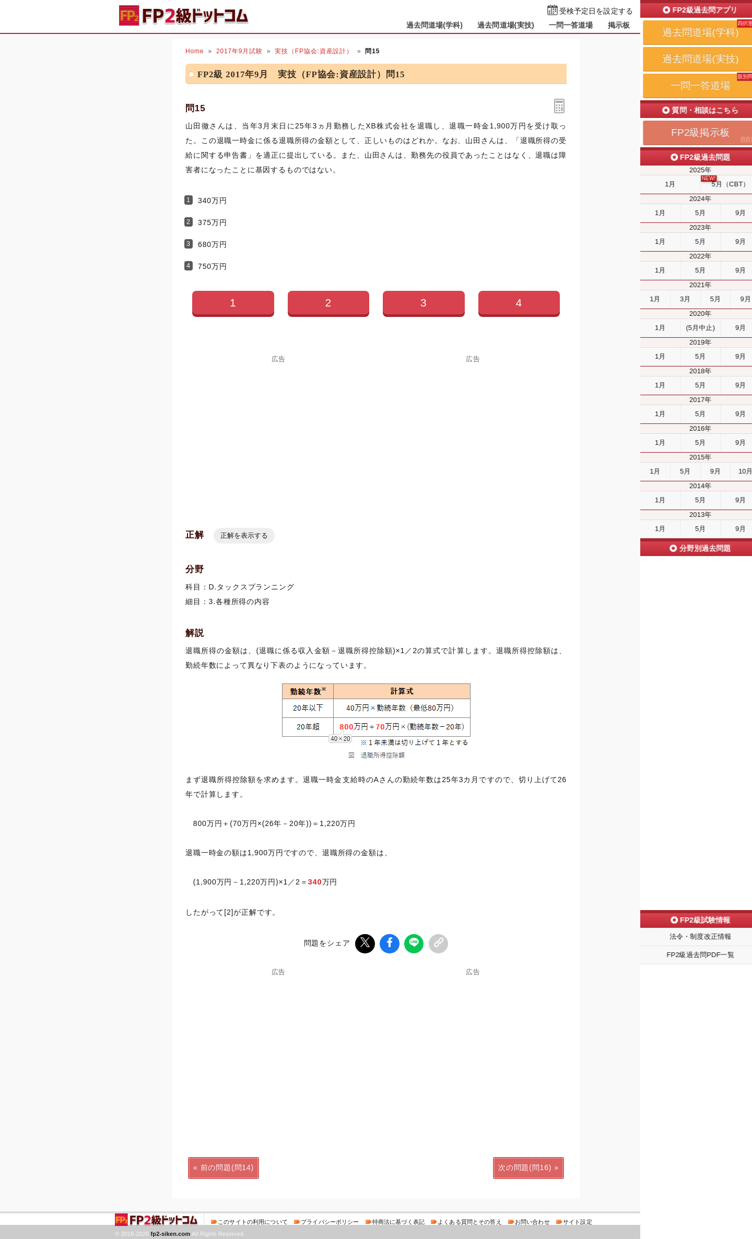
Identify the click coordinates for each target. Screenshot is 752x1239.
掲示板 (619, 25)
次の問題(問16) (524, 1166)
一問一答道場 (571, 25)
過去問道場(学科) (434, 25)
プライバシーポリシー (330, 1220)
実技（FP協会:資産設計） (314, 51)
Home (194, 51)
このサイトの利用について (253, 1220)
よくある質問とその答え (470, 1220)
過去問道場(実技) (505, 25)
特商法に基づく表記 (398, 1220)
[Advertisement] (279, 435)
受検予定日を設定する (596, 11)
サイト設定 (577, 1220)
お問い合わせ (532, 1220)
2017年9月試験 (239, 51)
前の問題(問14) (227, 1166)
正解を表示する (244, 535)
